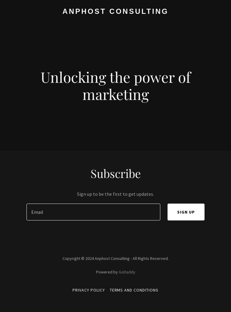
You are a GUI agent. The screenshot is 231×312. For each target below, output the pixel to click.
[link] (116, 12)
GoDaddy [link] (127, 272)
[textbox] (93, 212)
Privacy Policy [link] (88, 290)
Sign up (186, 212)
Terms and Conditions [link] (134, 290)
